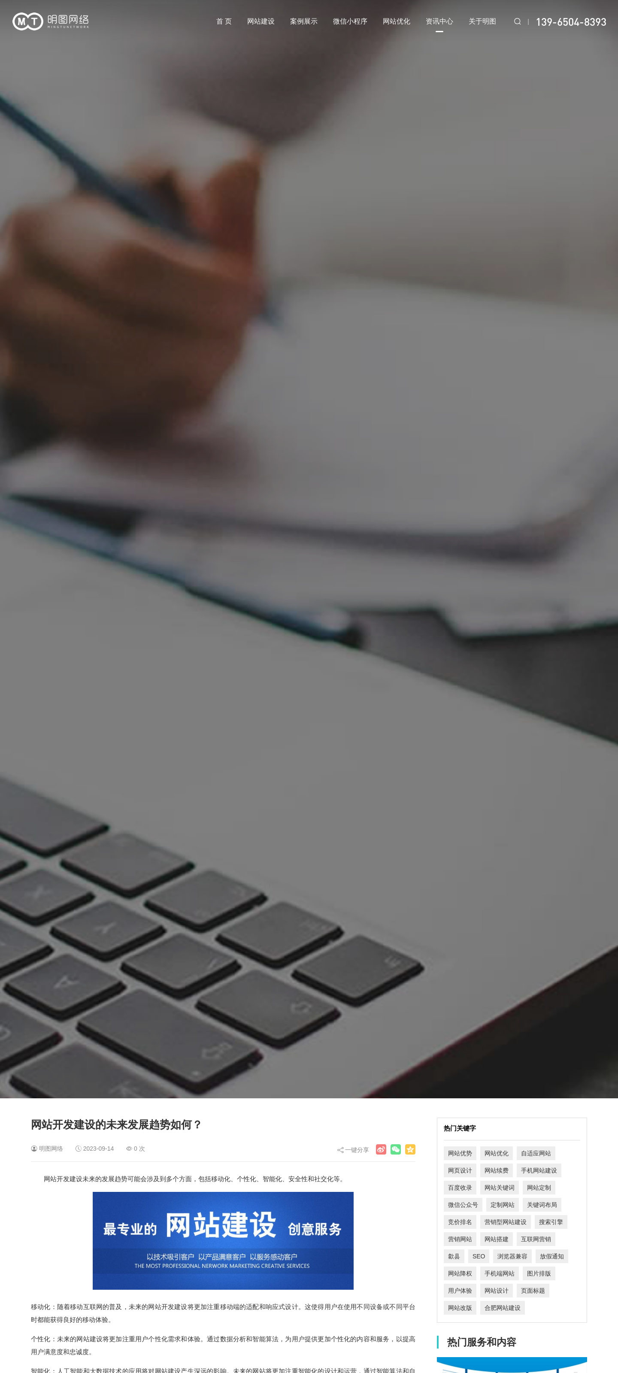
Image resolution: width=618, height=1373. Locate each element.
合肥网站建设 (503, 1307)
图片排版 (539, 1273)
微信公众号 (463, 1204)
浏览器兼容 (512, 1256)
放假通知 (552, 1256)
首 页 (224, 21)
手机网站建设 (539, 1170)
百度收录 (460, 1187)
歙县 (454, 1256)
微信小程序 (350, 21)
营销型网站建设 (506, 1221)
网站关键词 (500, 1187)
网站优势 (460, 1153)
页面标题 (533, 1290)
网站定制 (539, 1187)
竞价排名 (460, 1221)
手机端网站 (500, 1273)
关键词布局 (542, 1204)
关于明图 (482, 21)
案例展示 (304, 21)
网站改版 (460, 1307)
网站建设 (261, 21)
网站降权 (460, 1273)
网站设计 (497, 1290)
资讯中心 (439, 25)
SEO (479, 1256)
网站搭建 (497, 1239)
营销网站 (460, 1239)
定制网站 (503, 1204)
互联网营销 (536, 1239)
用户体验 (460, 1290)
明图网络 (51, 1148)
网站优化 (396, 21)
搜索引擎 (551, 1221)
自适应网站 (536, 1153)
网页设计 (460, 1170)
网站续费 (497, 1170)
